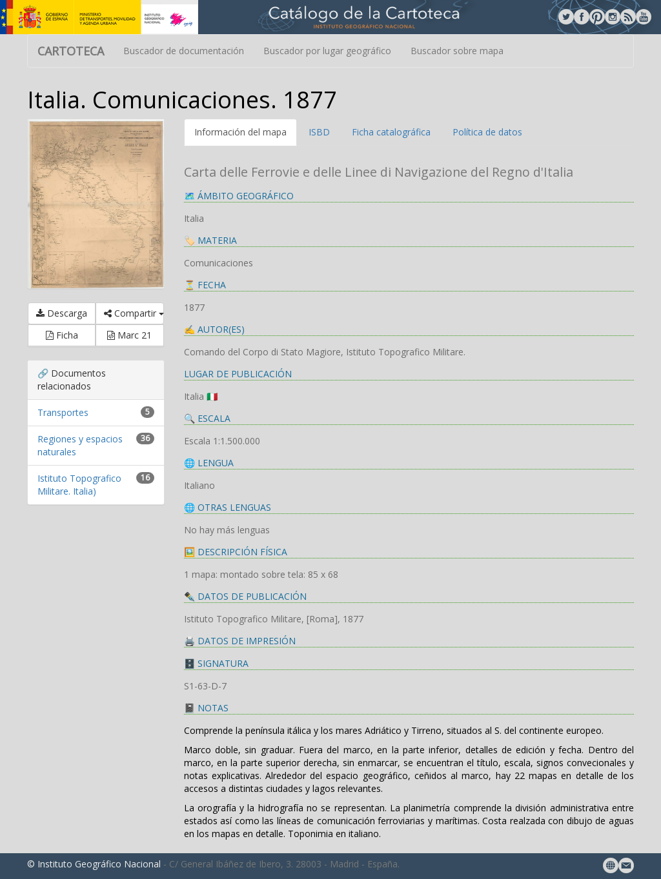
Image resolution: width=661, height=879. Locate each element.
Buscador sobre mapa (457, 50)
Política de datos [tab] (487, 132)
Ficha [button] (62, 335)
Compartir (133, 313)
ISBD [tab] (319, 132)
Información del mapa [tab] (240, 132)
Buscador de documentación (183, 50)
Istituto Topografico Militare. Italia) (79, 484)
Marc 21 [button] (129, 335)
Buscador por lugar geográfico (327, 50)
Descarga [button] (61, 313)
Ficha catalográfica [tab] (391, 132)
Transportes (62, 412)
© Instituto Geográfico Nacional (94, 864)
